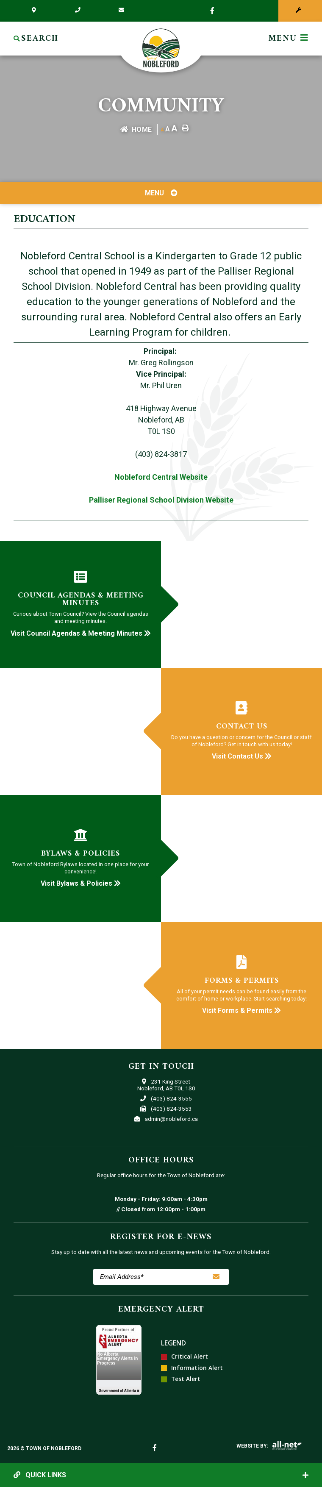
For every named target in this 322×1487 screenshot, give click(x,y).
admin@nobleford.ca (166, 1118)
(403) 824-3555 (166, 1098)
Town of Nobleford (161, 47)
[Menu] (288, 39)
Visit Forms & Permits (241, 1010)
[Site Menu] (161, 193)
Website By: (252, 1446)
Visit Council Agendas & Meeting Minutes (81, 633)
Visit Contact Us (242, 756)
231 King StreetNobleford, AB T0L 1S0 (166, 1085)
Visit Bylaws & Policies (81, 883)
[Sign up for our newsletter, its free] (216, 1276)
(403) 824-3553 (166, 1108)
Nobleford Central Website (161, 477)
